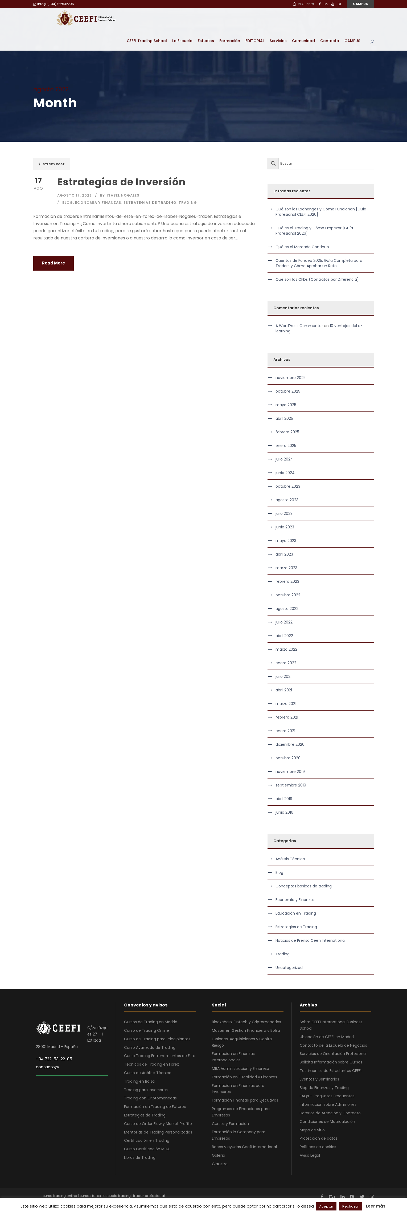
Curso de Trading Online (146, 1030)
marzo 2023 (286, 567)
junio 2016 (284, 812)
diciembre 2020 (290, 744)
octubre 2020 (288, 757)
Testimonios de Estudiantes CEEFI (330, 1070)
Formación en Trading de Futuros (155, 1106)
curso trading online (60, 1195)
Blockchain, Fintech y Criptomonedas (246, 1021)
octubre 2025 (288, 391)
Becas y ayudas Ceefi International (244, 1146)
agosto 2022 (287, 608)
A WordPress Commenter (299, 325)
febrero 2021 (287, 717)
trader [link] (205, 216)
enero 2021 (285, 730)
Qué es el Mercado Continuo (302, 246)
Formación (229, 40)
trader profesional (149, 1195)
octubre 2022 (288, 594)
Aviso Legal (310, 1155)
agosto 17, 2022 (74, 195)
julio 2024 (284, 459)
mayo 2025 (286, 404)
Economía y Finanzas (98, 202)
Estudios (206, 40)
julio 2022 (284, 622)
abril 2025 (284, 418)
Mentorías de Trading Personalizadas (158, 1131)
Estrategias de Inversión (121, 182)
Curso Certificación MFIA (147, 1148)
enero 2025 (286, 445)
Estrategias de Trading (150, 202)
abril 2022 (284, 635)
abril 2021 (284, 689)
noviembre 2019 (290, 771)
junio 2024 (285, 472)
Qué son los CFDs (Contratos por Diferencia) (317, 279)
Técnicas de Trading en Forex (151, 1064)
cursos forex (90, 1195)
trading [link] (105, 230)
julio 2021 (283, 676)
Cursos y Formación (230, 1123)
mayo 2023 (286, 540)
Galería (218, 1155)
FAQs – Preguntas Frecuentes (327, 1095)
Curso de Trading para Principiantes (157, 1038)
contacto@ (47, 1066)
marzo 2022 (286, 649)
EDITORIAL (254, 40)
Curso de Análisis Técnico (147, 1072)
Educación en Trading (296, 913)
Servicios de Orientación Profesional (333, 1053)
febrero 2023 (287, 581)
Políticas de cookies (318, 1146)
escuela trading (117, 1195)
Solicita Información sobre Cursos (331, 1062)
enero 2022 (286, 662)
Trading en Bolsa (139, 1081)
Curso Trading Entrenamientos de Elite (159, 1055)
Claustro (220, 1163)
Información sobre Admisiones (328, 1104)
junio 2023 (285, 526)
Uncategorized (289, 967)
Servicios (278, 40)
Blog (67, 202)
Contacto (329, 40)
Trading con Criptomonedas (150, 1097)
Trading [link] (68, 223)
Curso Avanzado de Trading (149, 1047)
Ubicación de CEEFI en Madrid (327, 1036)
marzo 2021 (286, 703)
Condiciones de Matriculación (327, 1121)
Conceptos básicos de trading (304, 885)
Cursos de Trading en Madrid (150, 1021)
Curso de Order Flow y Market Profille (158, 1123)
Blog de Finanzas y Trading (324, 1087)
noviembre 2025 (291, 377)
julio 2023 (284, 513)
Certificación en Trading (146, 1140)
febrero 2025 (287, 431)
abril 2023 (284, 554)
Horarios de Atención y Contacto (330, 1112)
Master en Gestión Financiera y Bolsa (246, 1030)
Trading (188, 202)
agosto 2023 (287, 499)
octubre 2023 (288, 486)
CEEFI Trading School (147, 40)
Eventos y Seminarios (319, 1079)
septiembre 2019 (291, 785)
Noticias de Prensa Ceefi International (311, 940)
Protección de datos (319, 1138)
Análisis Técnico (290, 858)
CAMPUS (360, 4)
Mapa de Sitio (312, 1129)
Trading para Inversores (146, 1089)
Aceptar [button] (326, 1206)
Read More (53, 263)
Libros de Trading (139, 1157)
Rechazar (350, 1206)
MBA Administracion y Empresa (240, 1068)
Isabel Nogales (123, 195)
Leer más (375, 1206)
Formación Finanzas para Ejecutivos (245, 1100)
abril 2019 (284, 798)
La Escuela (182, 40)
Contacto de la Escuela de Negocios (333, 1044)
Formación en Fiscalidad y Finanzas (244, 1076)
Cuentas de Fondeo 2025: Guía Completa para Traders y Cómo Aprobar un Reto (319, 262)
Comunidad (303, 40)
